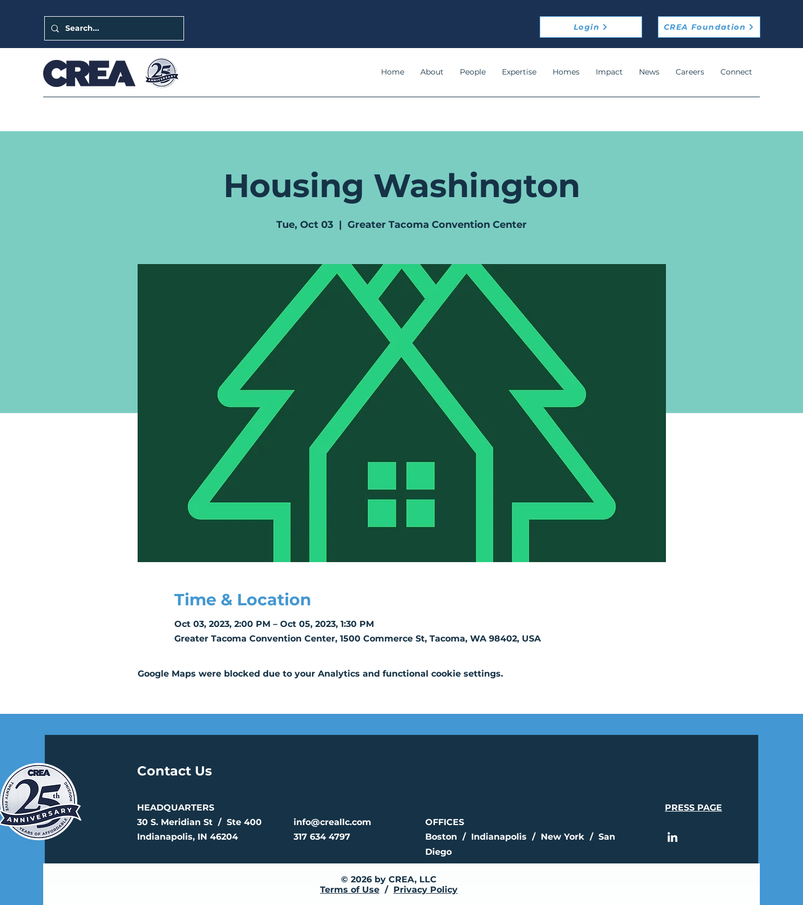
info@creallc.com (332, 822)
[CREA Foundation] (709, 27)
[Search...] (113, 28)
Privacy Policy (425, 889)
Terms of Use (349, 889)
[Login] (591, 27)
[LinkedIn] (672, 837)
